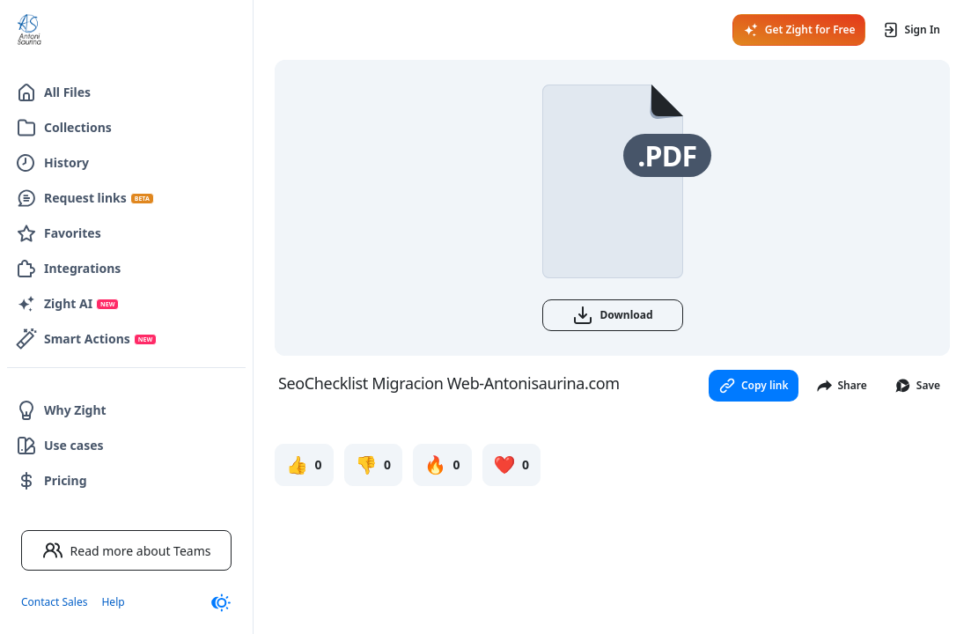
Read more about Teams (126, 550)
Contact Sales (54, 601)
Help (112, 601)
